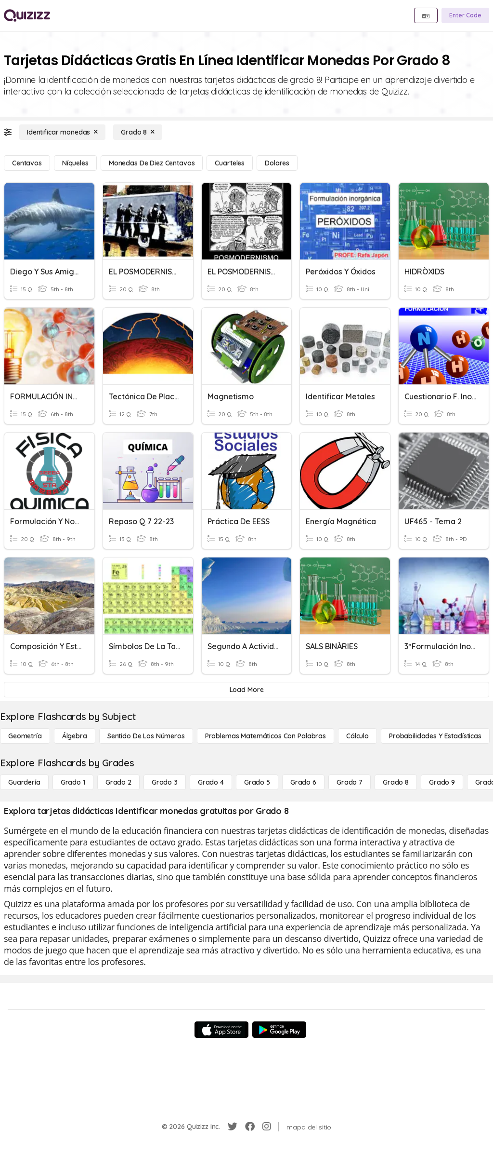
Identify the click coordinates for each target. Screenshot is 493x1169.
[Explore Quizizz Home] (27, 15)
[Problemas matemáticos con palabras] (265, 736)
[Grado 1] (72, 782)
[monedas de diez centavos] (152, 163)
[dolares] (277, 163)
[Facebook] (250, 1126)
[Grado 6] (303, 782)
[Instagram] (266, 1126)
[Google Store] (279, 1029)
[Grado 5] (257, 782)
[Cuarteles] (230, 163)
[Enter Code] (465, 15)
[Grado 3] (164, 782)
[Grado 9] (442, 782)
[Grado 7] (349, 782)
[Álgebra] (74, 736)
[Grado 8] (137, 132)
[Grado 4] (211, 782)
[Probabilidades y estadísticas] (435, 736)
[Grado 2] (118, 782)
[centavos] (27, 163)
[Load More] (246, 689)
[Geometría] (25, 736)
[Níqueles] (75, 163)
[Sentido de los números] (146, 736)
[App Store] (221, 1029)
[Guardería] (24, 782)
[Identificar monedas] (62, 132)
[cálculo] (357, 736)
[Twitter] (232, 1126)
